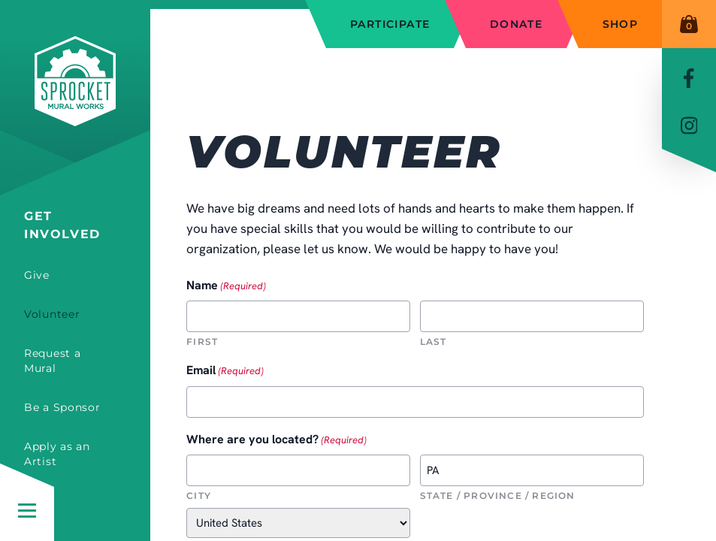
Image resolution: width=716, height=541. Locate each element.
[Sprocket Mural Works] (75, 103)
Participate (390, 24)
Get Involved (62, 225)
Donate (516, 24)
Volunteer (52, 314)
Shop (621, 24)
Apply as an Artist (57, 454)
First (202, 341)
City (198, 495)
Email (225, 370)
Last (433, 341)
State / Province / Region (498, 495)
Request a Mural (52, 360)
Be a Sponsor (62, 407)
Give (37, 275)
